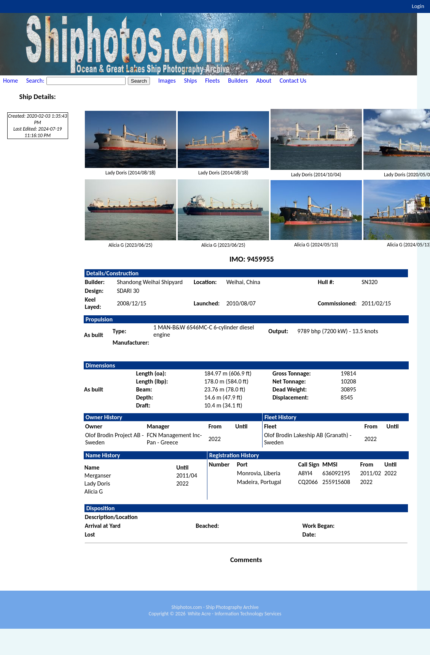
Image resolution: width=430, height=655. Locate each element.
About (263, 80)
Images (167, 80)
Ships (190, 80)
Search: (36, 80)
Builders (238, 80)
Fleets (212, 80)
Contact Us (293, 80)
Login (418, 6)
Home (10, 80)
